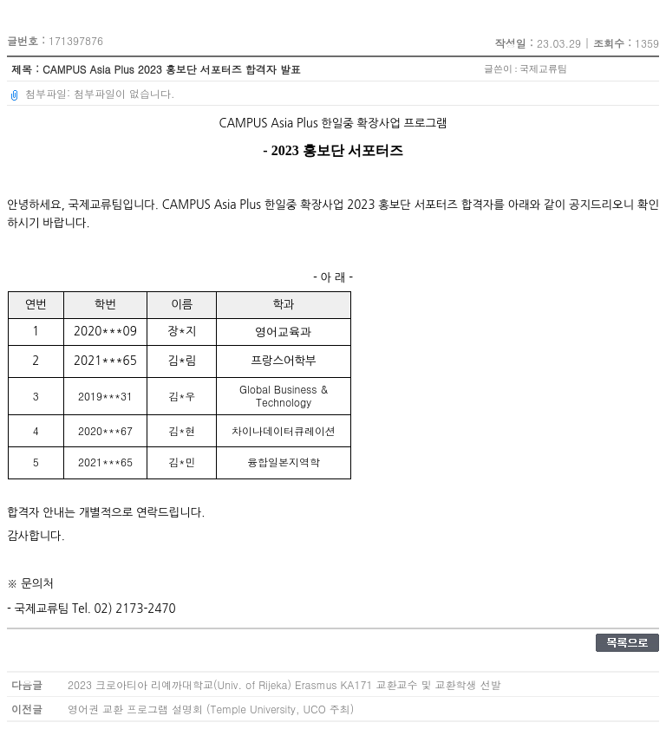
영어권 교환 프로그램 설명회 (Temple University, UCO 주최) (211, 708)
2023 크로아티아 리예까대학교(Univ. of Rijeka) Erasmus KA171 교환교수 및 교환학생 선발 (284, 684)
